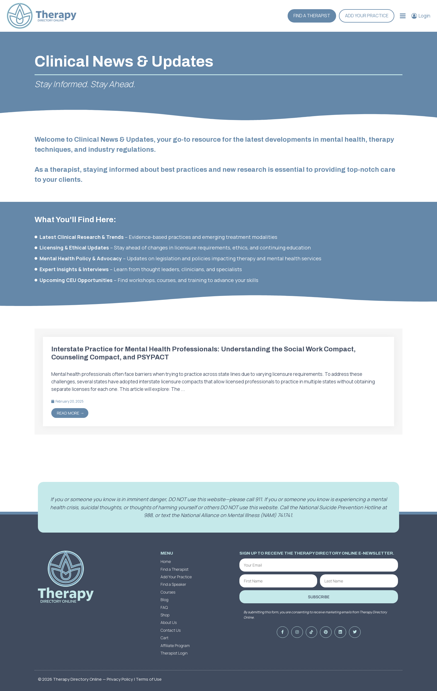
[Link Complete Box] (218, 381)
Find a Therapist (311, 16)
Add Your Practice (367, 16)
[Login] (420, 16)
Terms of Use (149, 679)
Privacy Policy (120, 679)
